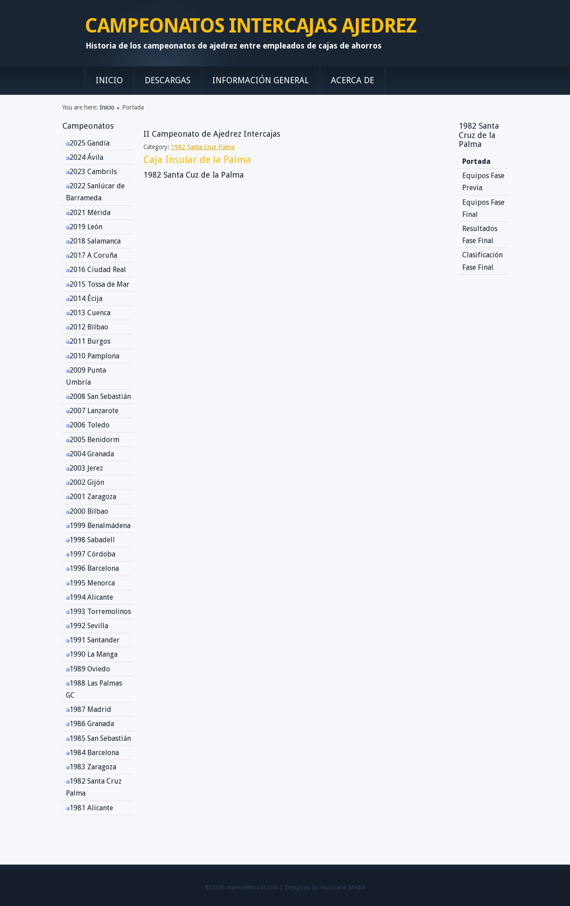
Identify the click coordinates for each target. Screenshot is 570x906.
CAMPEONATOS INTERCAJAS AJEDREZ (250, 25)
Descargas (168, 80)
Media (356, 887)
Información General (260, 80)
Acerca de (352, 80)
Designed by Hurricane (316, 887)
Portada (476, 161)
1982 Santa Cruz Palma (203, 146)
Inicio (109, 80)
